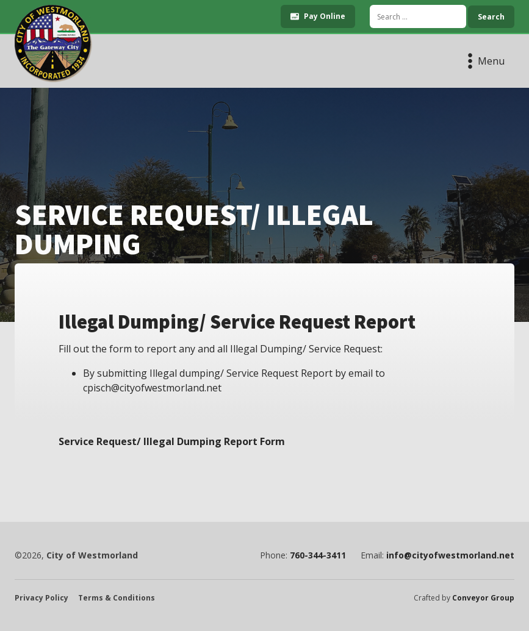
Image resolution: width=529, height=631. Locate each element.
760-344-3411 (318, 555)
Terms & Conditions (116, 598)
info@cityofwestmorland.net (450, 555)
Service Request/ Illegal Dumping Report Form (172, 441)
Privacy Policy (41, 598)
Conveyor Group (483, 598)
